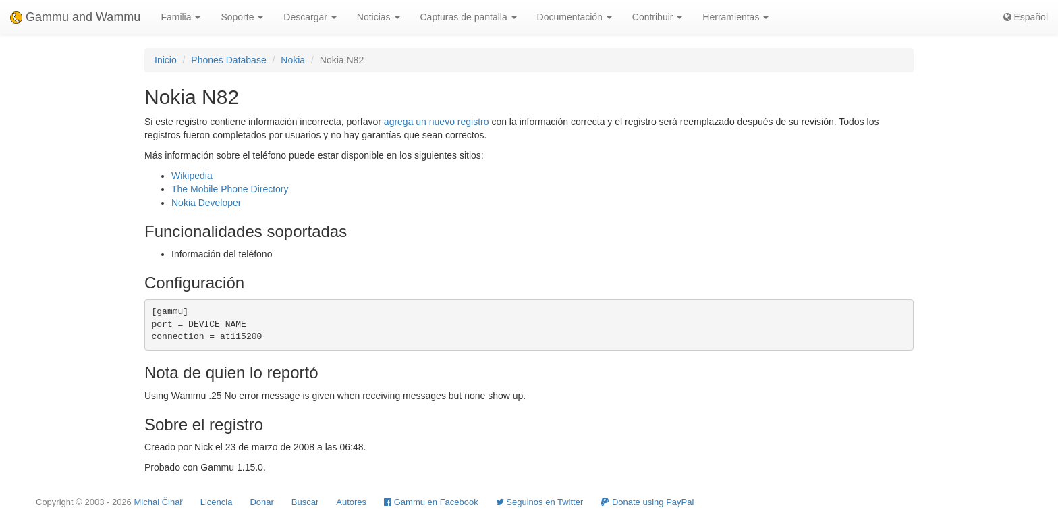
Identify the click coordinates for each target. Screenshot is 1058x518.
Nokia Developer (206, 202)
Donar (261, 502)
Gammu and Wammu (75, 17)
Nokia (293, 60)
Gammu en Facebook (431, 502)
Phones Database (228, 60)
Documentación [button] (574, 16)
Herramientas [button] (735, 16)
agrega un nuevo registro (436, 121)
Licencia (216, 502)
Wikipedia (192, 175)
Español (1025, 16)
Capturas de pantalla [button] (468, 16)
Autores (351, 502)
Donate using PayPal (647, 502)
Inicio (166, 60)
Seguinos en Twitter (540, 502)
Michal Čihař (158, 502)
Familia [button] (180, 16)
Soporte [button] (242, 16)
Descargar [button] (309, 16)
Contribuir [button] (657, 16)
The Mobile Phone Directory (230, 189)
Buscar (304, 502)
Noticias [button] (378, 16)
